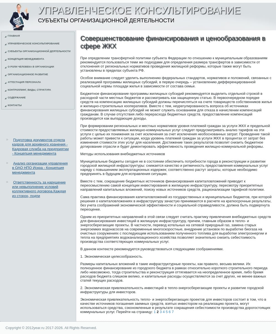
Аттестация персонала (24, 82)
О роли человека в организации (31, 66)
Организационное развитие (28, 74)
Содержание (17, 97)
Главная (14, 35)
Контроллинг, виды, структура (29, 89)
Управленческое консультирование (34, 43)
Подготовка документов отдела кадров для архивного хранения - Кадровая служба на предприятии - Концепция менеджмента (40, 146)
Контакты (15, 105)
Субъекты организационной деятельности (39, 51)
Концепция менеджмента (26, 59)
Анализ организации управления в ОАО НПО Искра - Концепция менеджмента (40, 167)
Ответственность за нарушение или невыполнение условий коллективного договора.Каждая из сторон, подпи (39, 189)
